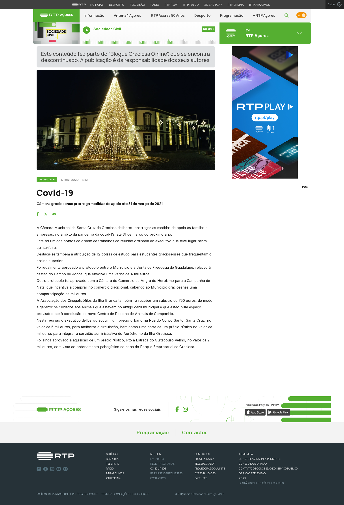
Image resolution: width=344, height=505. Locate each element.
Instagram (52, 469)
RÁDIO (109, 468)
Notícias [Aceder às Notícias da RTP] (97, 4)
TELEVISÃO (112, 464)
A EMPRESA (246, 454)
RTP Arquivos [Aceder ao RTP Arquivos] (259, 4)
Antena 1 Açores (127, 15)
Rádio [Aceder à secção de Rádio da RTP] (155, 4)
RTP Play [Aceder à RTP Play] (171, 4)
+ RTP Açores (264, 15)
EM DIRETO (157, 459)
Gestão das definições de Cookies (261, 483)
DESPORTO (112, 459)
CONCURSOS (158, 468)
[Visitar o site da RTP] (79, 4)
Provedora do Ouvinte (210, 468)
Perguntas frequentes (166, 473)
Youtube (58, 469)
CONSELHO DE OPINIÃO (253, 464)
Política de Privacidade (53, 494)
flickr (65, 469)
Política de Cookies (85, 494)
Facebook (39, 469)
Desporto (202, 15)
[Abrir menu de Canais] (264, 33)
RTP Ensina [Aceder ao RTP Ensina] (236, 4)
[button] (286, 15)
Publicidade (140, 494)
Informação (94, 15)
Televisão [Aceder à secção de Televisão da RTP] (137, 4)
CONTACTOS (202, 454)
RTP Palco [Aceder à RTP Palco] (191, 4)
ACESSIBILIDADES (205, 473)
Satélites (201, 478)
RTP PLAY (155, 454)
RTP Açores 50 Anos (168, 15)
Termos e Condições (115, 494)
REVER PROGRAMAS (162, 464)
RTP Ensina (113, 478)
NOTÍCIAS (111, 454)
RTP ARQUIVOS (115, 473)
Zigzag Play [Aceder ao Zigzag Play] (213, 4)
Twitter (45, 469)
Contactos (195, 432)
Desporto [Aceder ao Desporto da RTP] (116, 4)
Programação (231, 15)
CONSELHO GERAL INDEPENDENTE (260, 459)
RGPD (242, 478)
